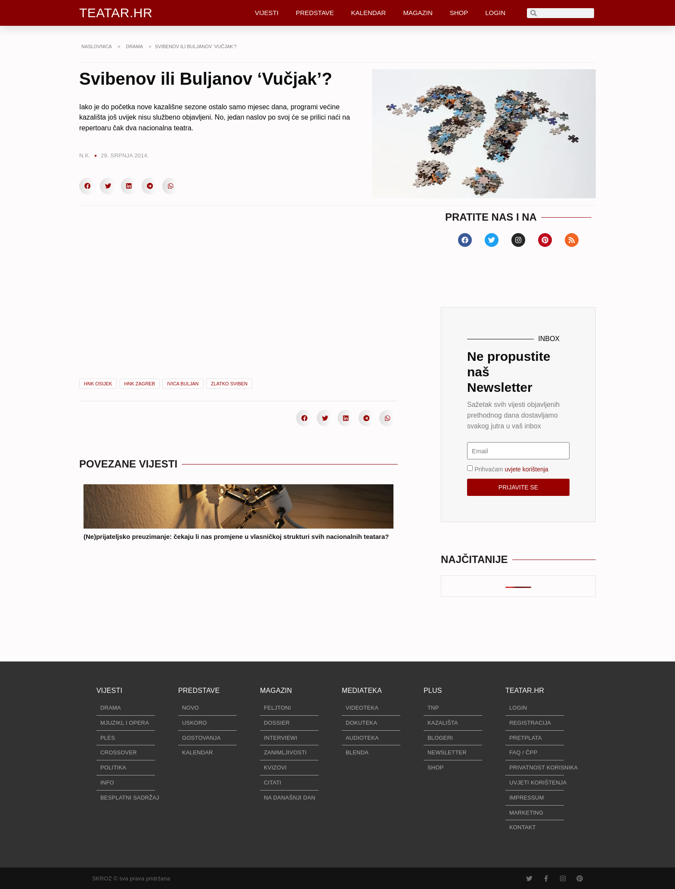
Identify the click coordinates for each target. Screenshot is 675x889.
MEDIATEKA (362, 690)
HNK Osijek (98, 383)
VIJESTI (267, 12)
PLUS (433, 690)
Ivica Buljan (182, 383)
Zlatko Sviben (229, 383)
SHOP (459, 12)
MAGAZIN (417, 12)
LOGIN (495, 12)
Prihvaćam (511, 469)
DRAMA (134, 46)
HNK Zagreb (139, 383)
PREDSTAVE (315, 12)
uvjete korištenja (526, 469)
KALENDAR (368, 12)
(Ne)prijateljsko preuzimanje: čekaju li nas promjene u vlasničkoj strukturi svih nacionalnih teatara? (236, 536)
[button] (87, 186)
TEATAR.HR (115, 13)
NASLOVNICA (96, 46)
